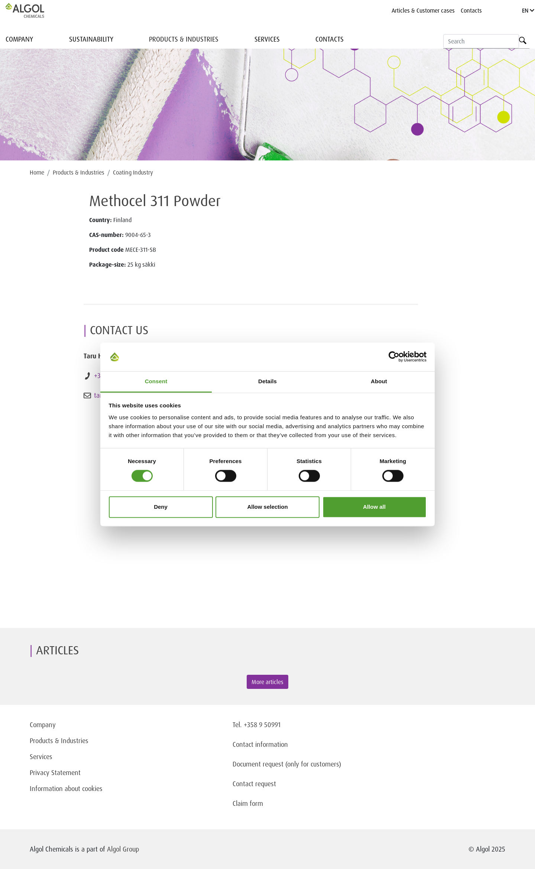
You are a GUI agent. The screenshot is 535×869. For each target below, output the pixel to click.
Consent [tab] (156, 381)
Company (19, 39)
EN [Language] (528, 10)
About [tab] (379, 381)
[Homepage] (33, 10)
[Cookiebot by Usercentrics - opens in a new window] (394, 356)
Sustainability (91, 39)
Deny (161, 507)
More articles (267, 682)
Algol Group (123, 849)
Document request (258, 764)
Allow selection (267, 507)
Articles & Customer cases (423, 10)
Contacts (471, 10)
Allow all (374, 507)
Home (37, 172)
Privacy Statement (55, 772)
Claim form (248, 803)
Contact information (260, 744)
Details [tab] (267, 381)
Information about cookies (66, 788)
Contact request (254, 784)
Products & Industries (183, 39)
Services (267, 39)
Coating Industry (133, 172)
